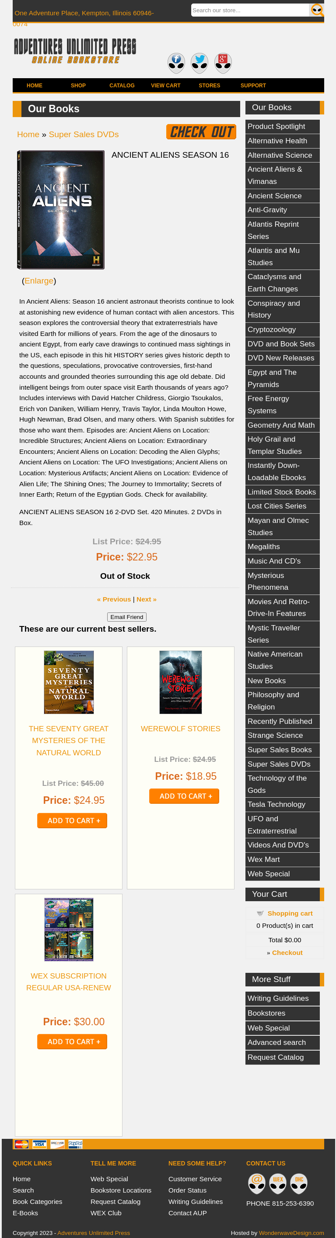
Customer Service (195, 1179)
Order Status (187, 1190)
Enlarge (38, 280)
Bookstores (266, 1013)
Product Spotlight (276, 126)
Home (34, 86)
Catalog (122, 86)
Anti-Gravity (267, 209)
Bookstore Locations (121, 1190)
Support (253, 86)
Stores (209, 86)
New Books (267, 680)
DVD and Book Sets (281, 343)
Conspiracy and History (274, 309)
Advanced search (277, 1042)
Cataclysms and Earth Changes (274, 282)
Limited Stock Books (282, 492)
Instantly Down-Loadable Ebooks (277, 471)
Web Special (269, 873)
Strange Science (275, 735)
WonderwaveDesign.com (291, 1233)
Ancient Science (275, 195)
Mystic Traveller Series (274, 633)
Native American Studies (275, 660)
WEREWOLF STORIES (180, 728)
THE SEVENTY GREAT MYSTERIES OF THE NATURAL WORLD (69, 740)
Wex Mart (264, 859)
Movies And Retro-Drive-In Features (279, 607)
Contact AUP (187, 1213)
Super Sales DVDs (279, 764)
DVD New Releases (281, 357)
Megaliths (264, 546)
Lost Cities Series (277, 505)
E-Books (25, 1213)
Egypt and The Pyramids (272, 378)
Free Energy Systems (268, 404)
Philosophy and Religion (273, 700)
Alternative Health (277, 140)
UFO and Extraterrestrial (272, 824)
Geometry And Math (281, 425)
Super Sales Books (280, 749)
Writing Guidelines (278, 998)
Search (23, 1190)
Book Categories (38, 1201)
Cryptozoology (272, 329)
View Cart (165, 86)
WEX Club (106, 1213)
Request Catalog (276, 1057)
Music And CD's (274, 561)
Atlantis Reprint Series (273, 230)
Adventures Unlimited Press (93, 1233)
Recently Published (280, 721)
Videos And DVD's (278, 844)
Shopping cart (290, 913)
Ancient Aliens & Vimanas (275, 175)
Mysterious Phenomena (268, 581)
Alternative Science (280, 155)
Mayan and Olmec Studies (278, 526)
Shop (78, 86)
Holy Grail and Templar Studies (275, 445)
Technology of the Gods (277, 784)
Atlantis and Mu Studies (274, 256)
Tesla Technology (276, 804)
